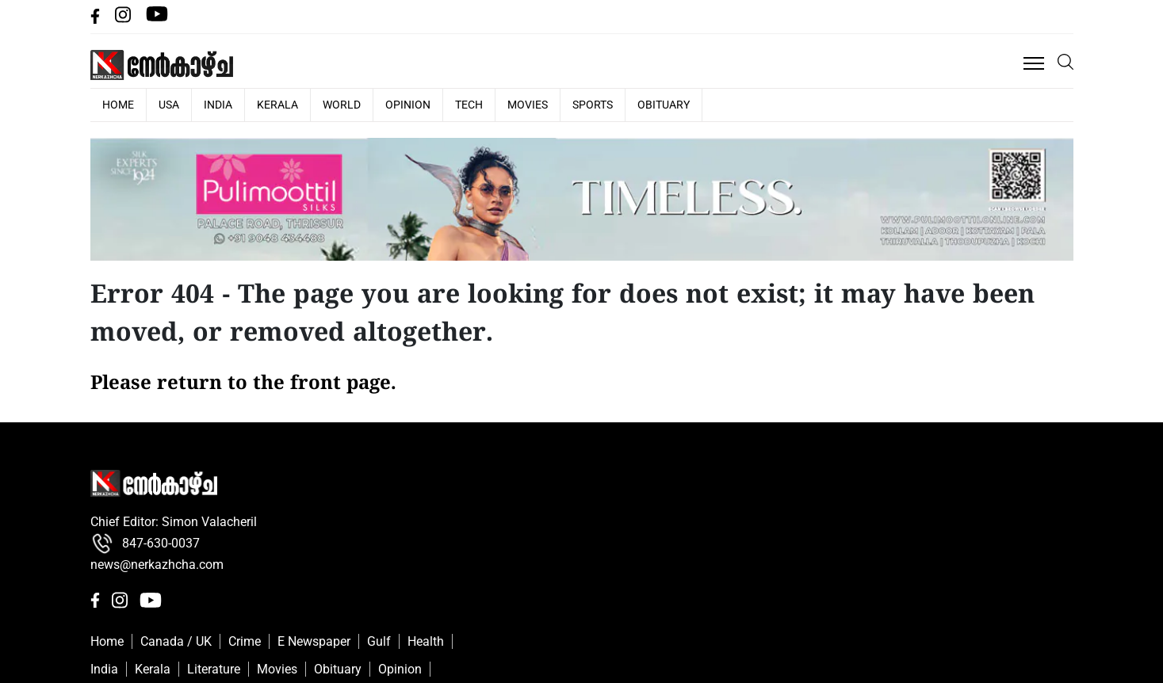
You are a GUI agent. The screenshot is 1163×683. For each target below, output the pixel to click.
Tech (469, 104)
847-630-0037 (145, 543)
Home (107, 641)
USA (169, 104)
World (342, 104)
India (218, 104)
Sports (592, 104)
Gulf (379, 641)
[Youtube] (157, 19)
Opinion (407, 104)
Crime (244, 641)
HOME (118, 104)
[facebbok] (96, 19)
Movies (527, 104)
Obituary (663, 104)
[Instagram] (124, 19)
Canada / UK (176, 641)
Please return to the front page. (243, 384)
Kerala (277, 104)
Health (425, 641)
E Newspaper (313, 641)
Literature (213, 669)
